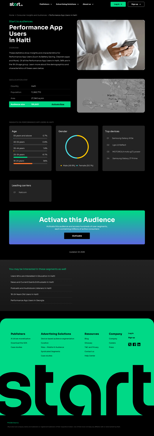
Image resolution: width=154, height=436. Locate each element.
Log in (116, 4)
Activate (77, 236)
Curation (45, 343)
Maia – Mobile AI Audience (52, 347)
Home (11, 15)
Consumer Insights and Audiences (32, 15)
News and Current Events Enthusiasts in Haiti (32, 282)
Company (114, 334)
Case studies (16, 347)
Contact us (89, 351)
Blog (87, 339)
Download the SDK (19, 343)
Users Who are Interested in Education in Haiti (33, 276)
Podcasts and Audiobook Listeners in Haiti (31, 288)
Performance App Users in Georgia (27, 300)
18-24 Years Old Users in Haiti (24, 294)
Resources (92, 334)
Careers (112, 343)
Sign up (134, 4)
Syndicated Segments (50, 351)
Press (111, 347)
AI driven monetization (20, 339)
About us (87, 4)
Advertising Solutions (66, 4)
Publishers (44, 4)
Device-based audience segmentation (57, 339)
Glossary (88, 343)
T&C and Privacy (91, 347)
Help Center (90, 356)
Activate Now (58, 104)
